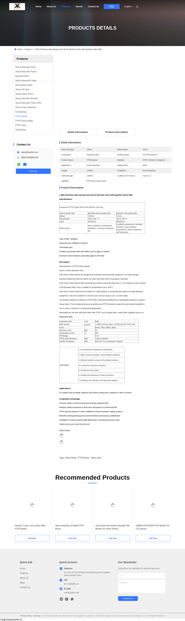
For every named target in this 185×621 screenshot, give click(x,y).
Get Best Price (131, 120)
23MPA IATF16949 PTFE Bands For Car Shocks (152, 527)
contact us (128, 598)
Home (38, 6)
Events (79, 6)
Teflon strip (96, 458)
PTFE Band (83, 458)
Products (65, 6)
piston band (70, 458)
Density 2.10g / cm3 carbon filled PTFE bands (30, 527)
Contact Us (93, 6)
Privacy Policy (26, 616)
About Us (51, 6)
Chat (111, 6)
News (22, 583)
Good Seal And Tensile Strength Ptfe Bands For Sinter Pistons (112, 527)
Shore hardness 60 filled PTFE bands (69, 527)
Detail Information (78, 132)
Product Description (116, 132)
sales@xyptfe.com (29, 152)
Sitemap (37, 616)
